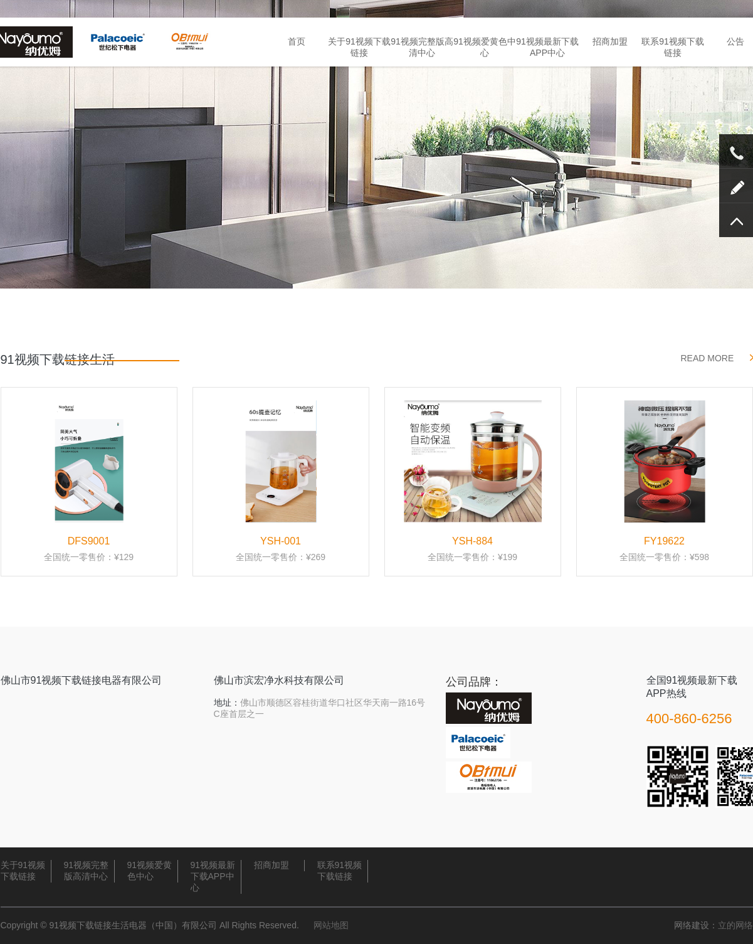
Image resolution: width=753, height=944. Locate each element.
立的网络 (735, 925)
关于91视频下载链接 (359, 47)
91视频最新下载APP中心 (547, 47)
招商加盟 (610, 41)
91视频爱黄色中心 (484, 47)
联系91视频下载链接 (672, 47)
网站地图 (331, 925)
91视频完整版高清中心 (422, 47)
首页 (296, 41)
